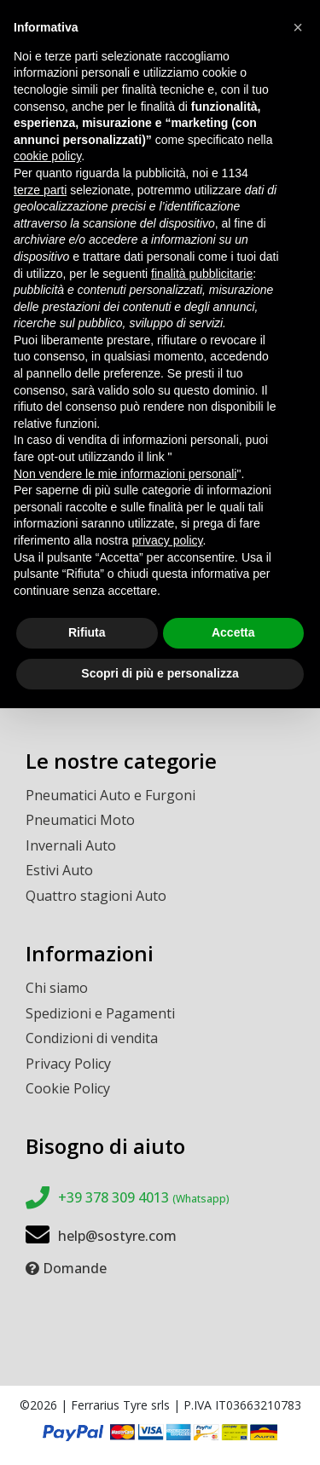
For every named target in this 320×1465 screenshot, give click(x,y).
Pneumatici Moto (80, 819)
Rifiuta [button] (87, 632)
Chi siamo (57, 987)
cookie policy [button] (47, 156)
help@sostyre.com (117, 1235)
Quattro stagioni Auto (96, 895)
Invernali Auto (71, 845)
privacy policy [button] (167, 540)
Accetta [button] (233, 632)
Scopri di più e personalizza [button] (159, 673)
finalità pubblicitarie (202, 273)
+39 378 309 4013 (144, 1197)
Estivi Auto (59, 870)
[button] (297, 27)
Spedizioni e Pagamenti (100, 1013)
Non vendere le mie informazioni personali (125, 474)
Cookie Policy (68, 1088)
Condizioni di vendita (92, 1038)
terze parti (40, 190)
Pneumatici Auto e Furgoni (110, 795)
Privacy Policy (68, 1063)
